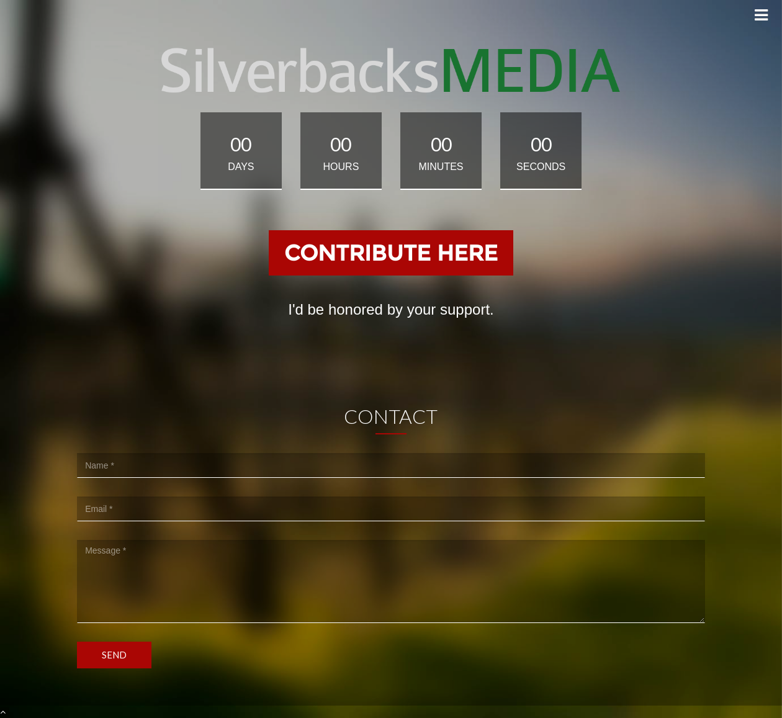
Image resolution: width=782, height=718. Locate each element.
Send (114, 654)
